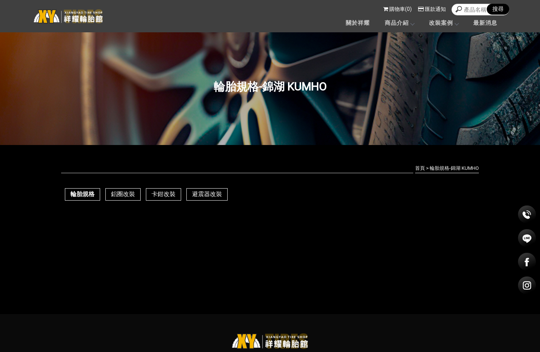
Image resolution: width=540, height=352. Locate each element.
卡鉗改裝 (164, 194)
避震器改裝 (207, 194)
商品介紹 (399, 23)
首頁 (420, 168)
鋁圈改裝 (123, 194)
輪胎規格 (82, 194)
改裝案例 (443, 23)
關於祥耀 (358, 23)
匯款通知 (432, 9)
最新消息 (485, 23)
